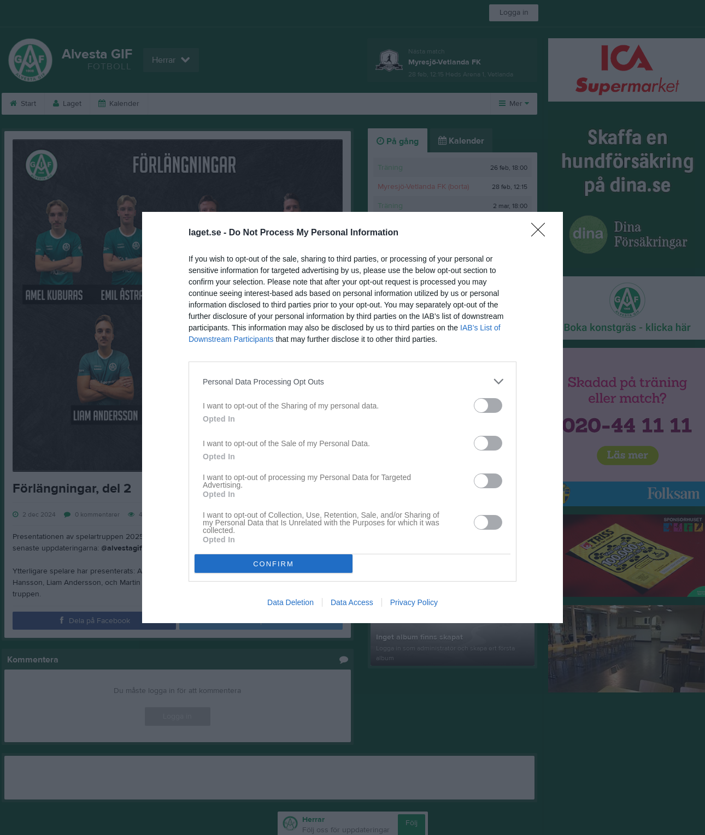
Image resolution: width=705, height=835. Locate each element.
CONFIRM (273, 564)
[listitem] (352, 381)
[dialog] (352, 417)
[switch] (488, 405)
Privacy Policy (414, 602)
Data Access (352, 602)
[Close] (541, 233)
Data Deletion (290, 602)
